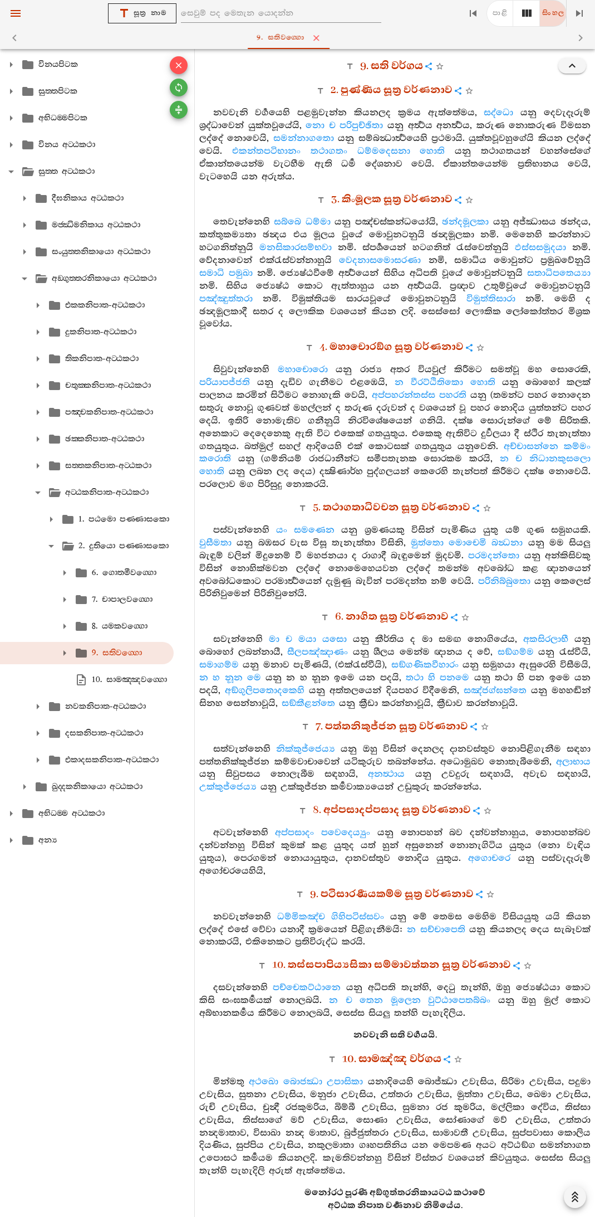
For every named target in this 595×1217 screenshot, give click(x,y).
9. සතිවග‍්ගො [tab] (299, 38)
